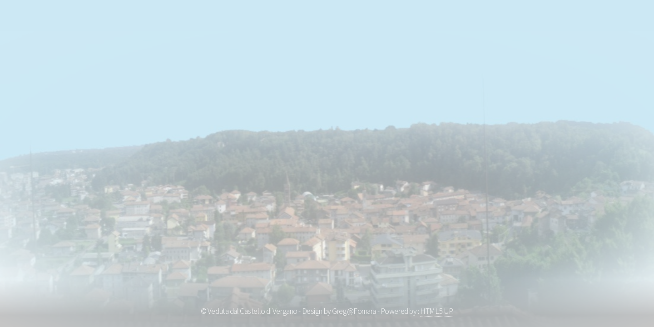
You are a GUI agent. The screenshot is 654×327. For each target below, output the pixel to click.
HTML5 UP (436, 311)
